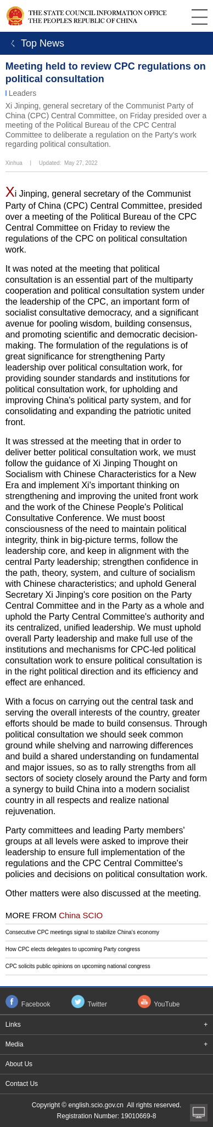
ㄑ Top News (34, 43)
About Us (18, 1064)
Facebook (36, 1004)
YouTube (167, 1004)
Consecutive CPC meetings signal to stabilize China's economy (82, 932)
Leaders (23, 93)
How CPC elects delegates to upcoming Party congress (73, 949)
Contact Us (21, 1084)
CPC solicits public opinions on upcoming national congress (77, 966)
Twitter (97, 1004)
